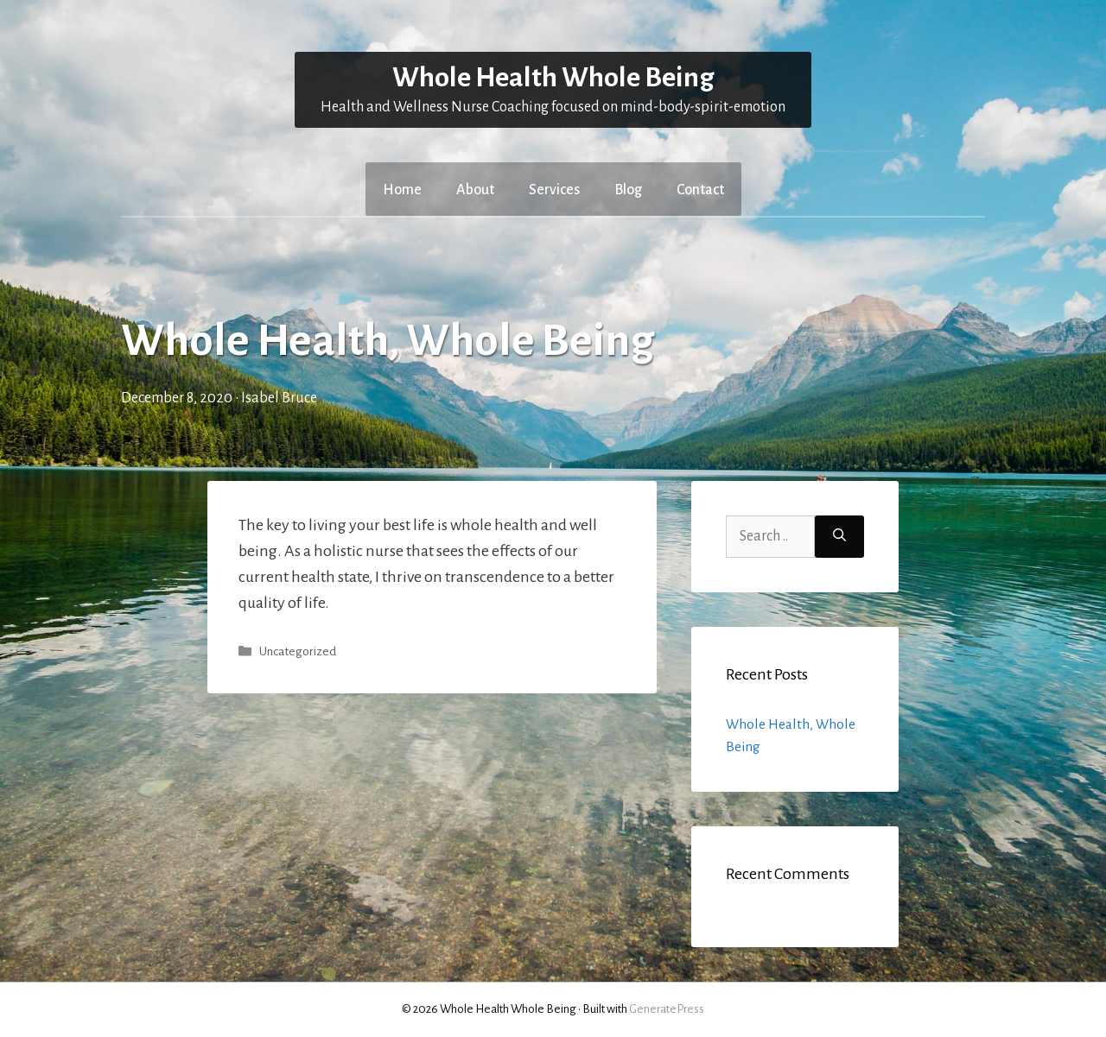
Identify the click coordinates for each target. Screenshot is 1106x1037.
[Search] (839, 536)
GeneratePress (666, 1008)
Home (402, 190)
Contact (700, 190)
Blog (628, 190)
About (475, 190)
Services (554, 190)
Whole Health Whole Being (553, 77)
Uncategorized (297, 651)
